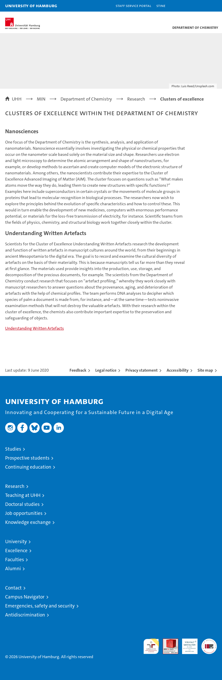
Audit (168, 641)
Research (14, 486)
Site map (205, 370)
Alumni (13, 568)
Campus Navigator (25, 597)
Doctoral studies (22, 504)
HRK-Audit (187, 644)
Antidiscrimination (25, 615)
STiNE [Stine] (160, 5)
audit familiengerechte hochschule (151, 646)
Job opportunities (23, 513)
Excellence (16, 550)
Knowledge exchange (28, 522)
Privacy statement (141, 370)
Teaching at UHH (22, 495)
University (16, 541)
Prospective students (27, 458)
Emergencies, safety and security (40, 606)
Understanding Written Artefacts (34, 328)
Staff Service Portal (133, 5)
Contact (13, 588)
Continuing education (28, 467)
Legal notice (105, 370)
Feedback (78, 370)
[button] (201, 6)
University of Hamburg (31, 5)
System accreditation (209, 644)
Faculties (14, 559)
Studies (13, 449)
